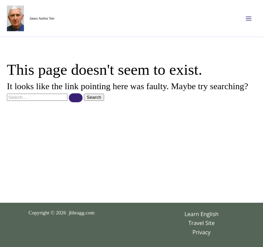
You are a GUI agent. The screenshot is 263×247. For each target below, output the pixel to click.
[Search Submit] (76, 97)
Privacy (201, 232)
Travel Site (201, 223)
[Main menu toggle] (248, 18)
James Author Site (41, 18)
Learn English (202, 214)
